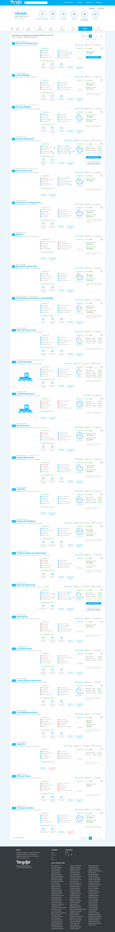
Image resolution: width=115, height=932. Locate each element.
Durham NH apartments (57, 919)
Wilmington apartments (94, 921)
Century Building (22, 75)
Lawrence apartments (75, 890)
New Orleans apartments (76, 919)
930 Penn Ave (22, 616)
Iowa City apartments (75, 878)
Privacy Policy (28, 867)
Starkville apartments (93, 897)
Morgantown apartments (76, 911)
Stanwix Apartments (25, 457)
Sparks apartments (92, 893)
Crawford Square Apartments (29, 680)
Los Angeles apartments (75, 893)
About (53, 852)
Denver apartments (56, 914)
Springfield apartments (93, 895)
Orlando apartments (75, 923)
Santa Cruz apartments (93, 888)
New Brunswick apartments (76, 916)
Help (52, 857)
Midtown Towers (24, 776)
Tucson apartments (93, 909)
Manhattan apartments (75, 900)
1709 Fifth (21, 489)
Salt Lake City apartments (94, 879)
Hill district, (21, 491)
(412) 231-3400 (93, 610)
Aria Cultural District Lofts (27, 43)
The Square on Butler (25, 808)
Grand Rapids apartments (57, 928)
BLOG (66, 852)
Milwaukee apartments (75, 906)
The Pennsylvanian (24, 362)
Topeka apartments (93, 906)
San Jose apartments (93, 886)
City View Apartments (25, 139)
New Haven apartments (75, 918)
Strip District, (21, 332)
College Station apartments (57, 904)
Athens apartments (55, 869)
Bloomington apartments (57, 881)
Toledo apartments (93, 904)
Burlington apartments (56, 890)
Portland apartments (93, 867)
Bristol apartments (55, 888)
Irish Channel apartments (76, 879)
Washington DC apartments (95, 916)
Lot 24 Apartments (24, 648)
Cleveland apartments (56, 902)
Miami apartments (74, 904)
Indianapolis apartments (75, 876)
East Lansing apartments (57, 921)
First (83, 36)
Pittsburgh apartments (93, 865)
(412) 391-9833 (93, 164)
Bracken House (23, 425)
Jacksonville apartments (75, 883)
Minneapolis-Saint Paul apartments (78, 909)
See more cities (92, 925)
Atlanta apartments (56, 871)
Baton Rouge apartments (57, 876)
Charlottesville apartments (57, 895)
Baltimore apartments (56, 874)
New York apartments (75, 921)
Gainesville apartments (56, 925)
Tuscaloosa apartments (94, 912)
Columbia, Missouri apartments (58, 907)
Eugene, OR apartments (57, 923)
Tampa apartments (92, 902)
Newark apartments (74, 914)
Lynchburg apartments (75, 897)
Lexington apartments (75, 892)
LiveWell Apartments (26, 393)
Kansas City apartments (75, 885)
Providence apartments (94, 869)
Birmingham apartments (57, 878)
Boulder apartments (56, 886)
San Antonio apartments (94, 881)
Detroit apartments (56, 918)
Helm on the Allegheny (26, 521)
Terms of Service (20, 867)
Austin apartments (55, 872)
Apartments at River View (26, 266)
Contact (53, 855)
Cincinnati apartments (56, 899)
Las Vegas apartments (75, 888)
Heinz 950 (21, 744)
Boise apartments (55, 883)
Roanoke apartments (93, 876)
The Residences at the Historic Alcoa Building (34, 298)
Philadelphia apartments (75, 926)
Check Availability (93, 57)
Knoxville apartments (75, 886)
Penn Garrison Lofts (24, 170)
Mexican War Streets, (24, 427)
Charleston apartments (56, 892)
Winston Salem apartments (94, 923)
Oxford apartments (74, 925)
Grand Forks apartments (57, 926)
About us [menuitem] (89, 2)
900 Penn (19, 234)
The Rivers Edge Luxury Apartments (31, 553)
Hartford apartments (75, 871)
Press (52, 859)
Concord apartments (56, 911)
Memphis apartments (75, 902)
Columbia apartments (56, 906)
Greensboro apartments (75, 865)
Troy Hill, (20, 746)
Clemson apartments (56, 900)
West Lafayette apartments (94, 918)
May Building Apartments (27, 712)
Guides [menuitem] (80, 2)
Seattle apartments (92, 890)
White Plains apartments (94, 919)
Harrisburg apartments (75, 869)
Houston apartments (75, 874)
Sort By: (88, 39)
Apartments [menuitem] (69, 2)
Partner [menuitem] (98, 2)
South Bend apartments (94, 892)
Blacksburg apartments (56, 879)
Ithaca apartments (74, 881)
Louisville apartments (75, 895)
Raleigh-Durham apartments (95, 871)
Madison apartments (75, 899)
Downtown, (20, 45)
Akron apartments (55, 865)
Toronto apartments (93, 907)
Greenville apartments (75, 867)
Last (101, 36)
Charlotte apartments (56, 893)
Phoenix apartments (74, 928)
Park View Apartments (26, 585)
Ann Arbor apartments (56, 867)
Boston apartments (56, 885)
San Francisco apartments (94, 885)
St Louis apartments (93, 899)
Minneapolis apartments (75, 907)
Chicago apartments (56, 897)
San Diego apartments (93, 883)
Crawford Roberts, (23, 682)
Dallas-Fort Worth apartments (58, 912)
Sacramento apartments (94, 878)
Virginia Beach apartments (94, 914)
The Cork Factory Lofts (26, 330)
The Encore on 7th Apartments (28, 202)
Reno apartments (92, 872)
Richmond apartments (93, 874)
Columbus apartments (56, 909)
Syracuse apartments (93, 900)
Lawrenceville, (22, 810)
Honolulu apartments (75, 872)
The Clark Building (23, 107)
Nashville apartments (75, 912)
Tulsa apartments (92, 911)
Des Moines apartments (57, 916)
